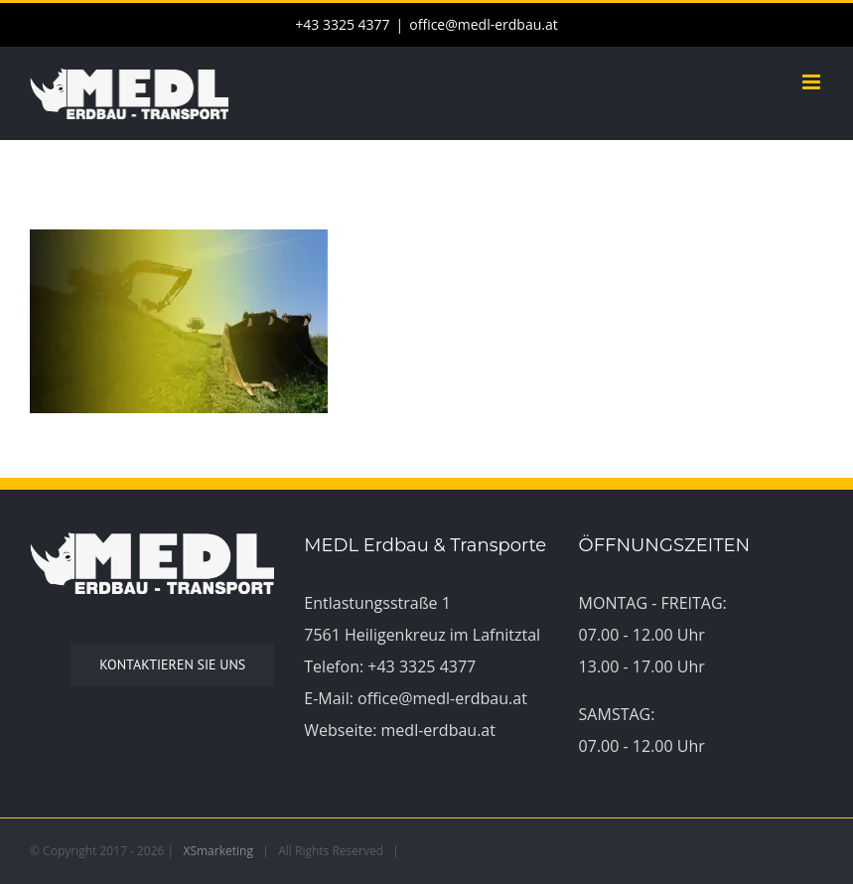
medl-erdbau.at (438, 730)
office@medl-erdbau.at (483, 24)
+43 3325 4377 (421, 666)
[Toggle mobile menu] (812, 82)
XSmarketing (218, 850)
